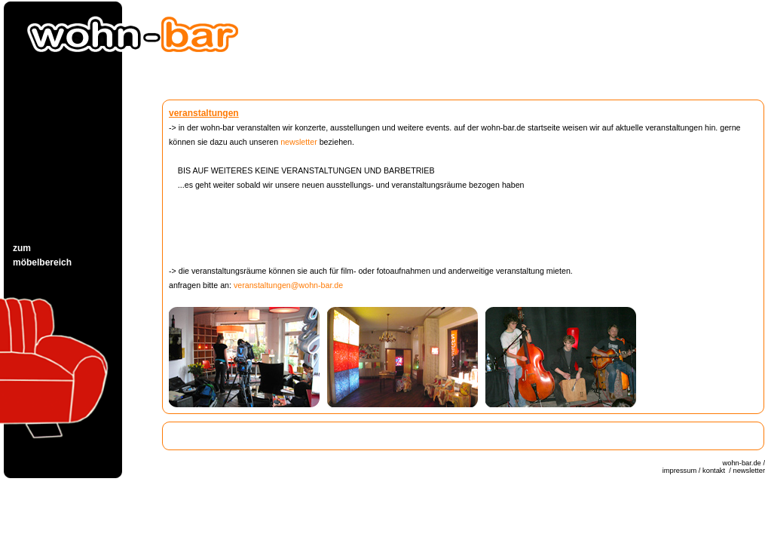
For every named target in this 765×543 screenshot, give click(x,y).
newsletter (298, 141)
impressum (679, 470)
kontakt (714, 470)
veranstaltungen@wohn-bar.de (288, 285)
